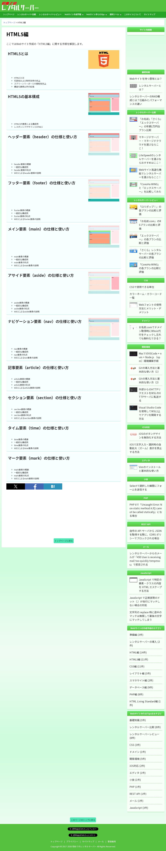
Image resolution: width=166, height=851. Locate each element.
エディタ (134, 773)
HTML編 (134, 652)
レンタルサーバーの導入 (143, 641)
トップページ (8, 14)
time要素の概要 (21, 439)
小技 (132, 780)
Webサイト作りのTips (96, 14)
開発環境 (134, 759)
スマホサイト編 (138, 680)
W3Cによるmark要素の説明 (26, 478)
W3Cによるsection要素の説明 (27, 418)
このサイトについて (132, 14)
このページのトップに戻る (83, 819)
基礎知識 (134, 720)
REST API (135, 794)
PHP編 (133, 694)
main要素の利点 (21, 262)
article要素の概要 (22, 378)
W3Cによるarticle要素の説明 (27, 387)
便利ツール (115, 14)
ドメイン (134, 752)
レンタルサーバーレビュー (50, 14)
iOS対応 (134, 766)
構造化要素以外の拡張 (24, 86)
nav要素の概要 (20, 348)
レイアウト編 (137, 673)
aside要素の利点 (21, 308)
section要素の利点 (22, 415)
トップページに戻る (64, 540)
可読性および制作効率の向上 (27, 80)
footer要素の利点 (22, 216)
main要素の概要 (21, 256)
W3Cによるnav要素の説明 (26, 357)
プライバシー (72, 841)
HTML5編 (135, 659)
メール (133, 801)
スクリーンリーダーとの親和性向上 (30, 83)
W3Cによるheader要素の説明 (27, 172)
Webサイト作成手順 (74, 14)
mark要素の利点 (21, 475)
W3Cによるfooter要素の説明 (27, 219)
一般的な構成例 (21, 167)
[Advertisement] (64, 514)
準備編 (133, 635)
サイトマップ (149, 14)
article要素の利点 (22, 384)
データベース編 (138, 687)
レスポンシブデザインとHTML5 (28, 126)
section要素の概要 (22, 409)
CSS (132, 745)
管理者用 (112, 841)
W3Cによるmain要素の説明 (26, 265)
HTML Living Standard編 (144, 701)
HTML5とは (19, 77)
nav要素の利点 (20, 354)
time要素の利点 (21, 445)
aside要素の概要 (21, 302)
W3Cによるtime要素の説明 (26, 448)
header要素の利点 (22, 170)
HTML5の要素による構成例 (26, 123)
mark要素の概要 (21, 469)
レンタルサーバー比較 (26, 14)
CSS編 (133, 666)
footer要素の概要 (22, 210)
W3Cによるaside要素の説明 (26, 311)
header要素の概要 (22, 164)
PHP (132, 787)
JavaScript (136, 808)
